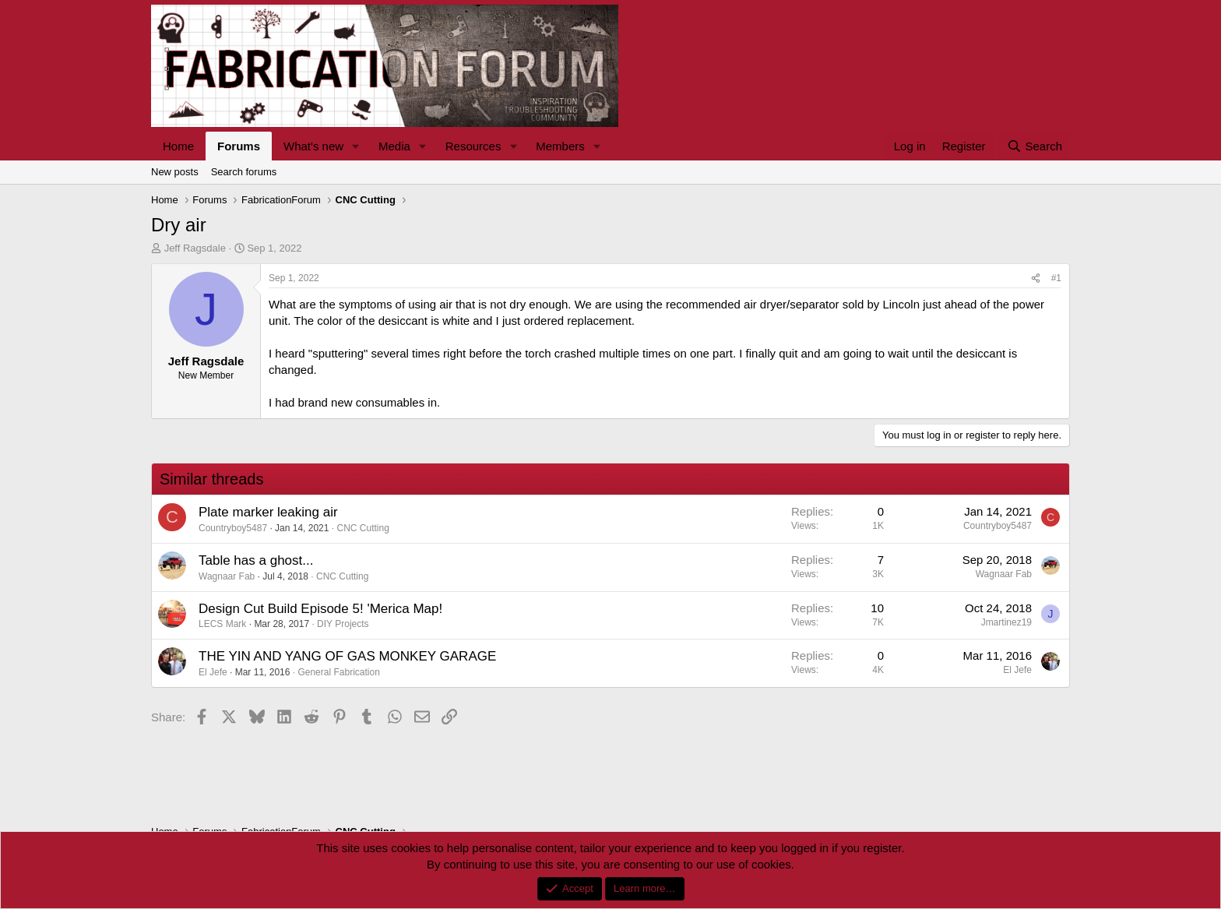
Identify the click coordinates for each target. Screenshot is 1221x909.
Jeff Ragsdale (195, 248)
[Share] (1036, 278)
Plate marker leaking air (268, 512)
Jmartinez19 (1006, 622)
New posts (175, 172)
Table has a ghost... (256, 560)
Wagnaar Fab (227, 576)
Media (394, 146)
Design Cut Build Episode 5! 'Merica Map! (320, 608)
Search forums (244, 172)
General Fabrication (338, 672)
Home (178, 146)
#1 (1056, 278)
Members (560, 146)
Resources (473, 146)
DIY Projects (342, 623)
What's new (313, 146)
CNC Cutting (363, 528)
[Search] (1034, 146)
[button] (356, 146)
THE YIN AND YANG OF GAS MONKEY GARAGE (347, 656)
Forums (238, 146)
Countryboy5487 (233, 528)
